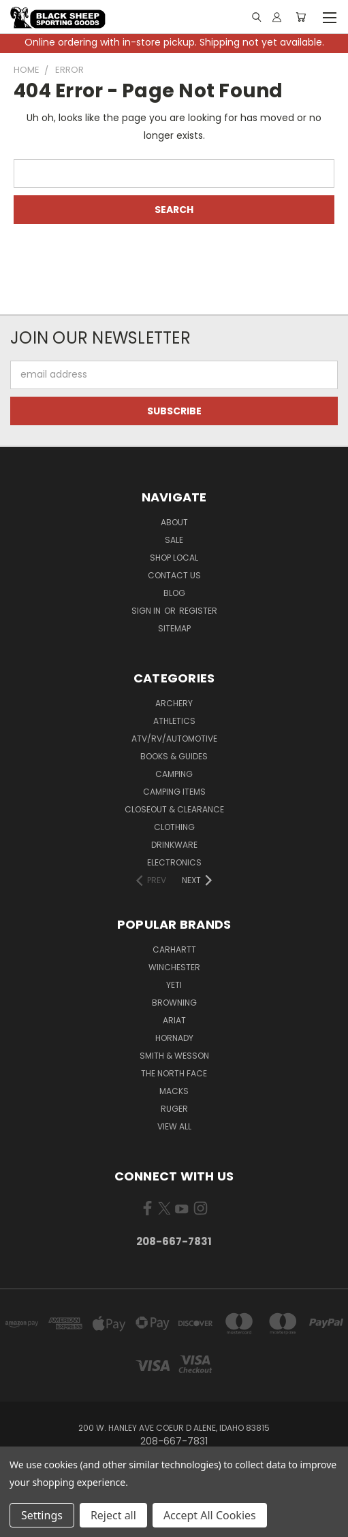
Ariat (174, 1020)
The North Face (174, 1073)
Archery (174, 703)
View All (174, 1126)
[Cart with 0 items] (301, 17)
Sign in (147, 610)
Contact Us (174, 575)
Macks (174, 1091)
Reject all (113, 1515)
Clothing (174, 827)
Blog (174, 593)
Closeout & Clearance (174, 809)
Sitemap (174, 628)
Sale (174, 540)
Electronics (174, 862)
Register (198, 610)
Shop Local (174, 557)
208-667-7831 (174, 1241)
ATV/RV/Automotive (174, 738)
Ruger (174, 1108)
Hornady (174, 1038)
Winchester (174, 967)
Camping (174, 774)
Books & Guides (174, 756)
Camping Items (174, 791)
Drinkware (174, 844)
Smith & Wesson (174, 1055)
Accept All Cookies (209, 1515)
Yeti (174, 985)
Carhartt (174, 949)
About (174, 522)
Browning (174, 1002)
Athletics (174, 721)
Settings (42, 1515)
